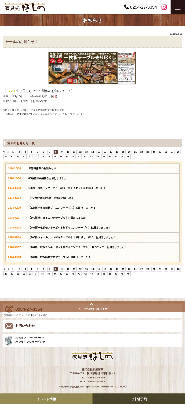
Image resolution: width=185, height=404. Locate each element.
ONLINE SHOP (97, 339)
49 (128, 156)
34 (36, 156)
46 (110, 156)
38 (61, 156)
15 (99, 152)
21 (135, 152)
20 (129, 152)
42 (85, 156)
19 (123, 152)
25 (160, 152)
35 (42, 156)
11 (74, 152)
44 (97, 156)
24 (154, 152)
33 (30, 156)
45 (104, 156)
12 (80, 152)
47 (116, 156)
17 (111, 152)
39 (67, 156)
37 (54, 156)
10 (68, 152)
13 (86, 152)
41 (79, 156)
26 (166, 152)
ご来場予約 (139, 399)
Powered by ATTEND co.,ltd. (114, 387)
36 (49, 156)
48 (122, 156)
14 (92, 152)
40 (73, 156)
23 (148, 152)
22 (141, 152)
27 (172, 152)
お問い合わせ (25, 325)
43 (91, 156)
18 (117, 152)
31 (18, 156)
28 (178, 152)
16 (105, 152)
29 (6, 156)
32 (24, 156)
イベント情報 (46, 399)
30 (12, 156)
